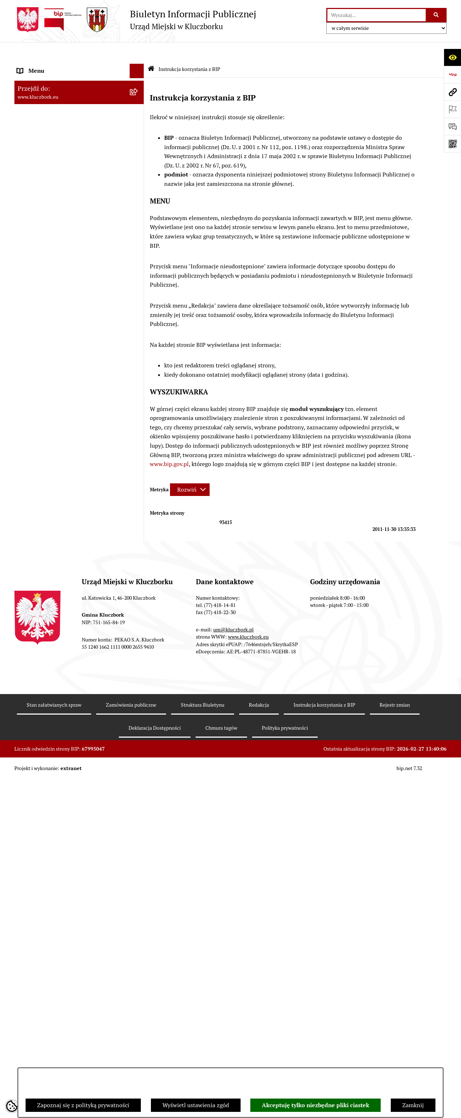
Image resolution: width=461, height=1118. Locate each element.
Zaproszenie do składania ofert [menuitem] (57, 389)
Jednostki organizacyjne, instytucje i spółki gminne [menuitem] (72, 157)
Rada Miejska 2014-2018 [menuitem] (49, 109)
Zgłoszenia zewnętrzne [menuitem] (47, 847)
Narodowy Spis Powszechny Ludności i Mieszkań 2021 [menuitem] (67, 776)
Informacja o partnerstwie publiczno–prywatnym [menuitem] (66, 664)
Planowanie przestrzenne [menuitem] (50, 299)
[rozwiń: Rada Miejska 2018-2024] (138, 95)
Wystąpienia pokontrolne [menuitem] (49, 579)
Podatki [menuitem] (27, 270)
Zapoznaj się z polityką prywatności (83, 1105)
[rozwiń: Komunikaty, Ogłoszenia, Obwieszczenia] (138, 470)
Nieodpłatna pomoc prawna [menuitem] (53, 608)
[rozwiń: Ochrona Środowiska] (138, 499)
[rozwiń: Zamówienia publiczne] (138, 329)
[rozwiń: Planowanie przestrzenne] (138, 300)
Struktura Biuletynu (202, 1044)
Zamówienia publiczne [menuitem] (46, 328)
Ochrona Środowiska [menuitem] (43, 498)
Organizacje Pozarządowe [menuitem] (50, 440)
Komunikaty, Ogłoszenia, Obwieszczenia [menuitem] (69, 469)
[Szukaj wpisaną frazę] (437, 15)
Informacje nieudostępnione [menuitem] (54, 190)
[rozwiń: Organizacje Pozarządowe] (138, 441)
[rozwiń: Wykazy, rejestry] (138, 536)
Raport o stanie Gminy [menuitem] (46, 256)
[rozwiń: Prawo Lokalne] (138, 228)
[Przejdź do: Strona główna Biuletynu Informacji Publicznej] (151, 50)
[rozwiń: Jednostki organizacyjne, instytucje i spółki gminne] (138, 153)
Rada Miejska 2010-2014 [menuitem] (49, 124)
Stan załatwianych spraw (54, 1044)
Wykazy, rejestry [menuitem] (38, 536)
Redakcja (259, 1044)
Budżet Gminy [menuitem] (35, 242)
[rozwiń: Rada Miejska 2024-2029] (138, 81)
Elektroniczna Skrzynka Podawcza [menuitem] (61, 484)
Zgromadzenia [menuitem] (35, 593)
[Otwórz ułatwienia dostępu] (452, 57)
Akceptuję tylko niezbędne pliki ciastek (315, 1105)
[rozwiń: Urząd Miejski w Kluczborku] (138, 138)
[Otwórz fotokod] (452, 143)
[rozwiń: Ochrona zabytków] (138, 314)
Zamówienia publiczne (131, 1044)
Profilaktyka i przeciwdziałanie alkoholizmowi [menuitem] (57, 687)
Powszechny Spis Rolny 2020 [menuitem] (54, 743)
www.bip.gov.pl (169, 445)
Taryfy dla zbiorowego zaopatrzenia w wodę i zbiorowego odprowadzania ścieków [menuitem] (72, 724)
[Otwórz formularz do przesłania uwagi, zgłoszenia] (452, 126)
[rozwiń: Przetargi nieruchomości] (138, 285)
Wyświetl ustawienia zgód (195, 1105)
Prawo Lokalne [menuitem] (36, 227)
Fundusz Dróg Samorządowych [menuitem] (56, 757)
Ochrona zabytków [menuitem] (41, 314)
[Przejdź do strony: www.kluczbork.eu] (452, 91)
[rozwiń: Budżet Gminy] (138, 242)
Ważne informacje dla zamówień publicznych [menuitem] (59, 347)
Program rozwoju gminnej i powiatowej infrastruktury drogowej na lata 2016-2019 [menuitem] (72, 641)
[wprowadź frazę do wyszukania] (376, 15)
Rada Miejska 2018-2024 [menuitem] (49, 95)
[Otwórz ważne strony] (452, 109)
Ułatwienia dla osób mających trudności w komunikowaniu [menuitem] (71, 517)
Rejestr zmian (395, 1044)
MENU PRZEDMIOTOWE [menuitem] (49, 175)
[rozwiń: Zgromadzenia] (138, 594)
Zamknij (413, 1105)
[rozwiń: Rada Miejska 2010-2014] (138, 124)
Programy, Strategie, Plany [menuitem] (51, 455)
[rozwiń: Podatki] (138, 271)
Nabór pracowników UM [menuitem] (48, 622)
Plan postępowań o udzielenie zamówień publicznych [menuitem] (70, 370)
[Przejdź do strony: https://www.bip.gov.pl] (452, 74)
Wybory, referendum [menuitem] (43, 550)
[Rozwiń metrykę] (190, 470)
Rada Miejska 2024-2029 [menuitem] (49, 80)
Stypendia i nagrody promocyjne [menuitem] (59, 809)
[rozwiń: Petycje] (138, 426)
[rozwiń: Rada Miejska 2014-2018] (138, 110)
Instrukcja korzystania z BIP (324, 1044)
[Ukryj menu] (137, 52)
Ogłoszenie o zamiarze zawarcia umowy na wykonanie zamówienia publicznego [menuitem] (72, 407)
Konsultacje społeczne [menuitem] (45, 706)
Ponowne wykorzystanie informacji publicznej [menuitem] (62, 209)
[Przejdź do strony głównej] (135, 19)
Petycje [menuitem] (26, 426)
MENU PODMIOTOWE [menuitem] (46, 66)
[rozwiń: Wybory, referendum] (138, 550)
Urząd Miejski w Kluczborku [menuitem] (53, 138)
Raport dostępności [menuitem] (42, 795)
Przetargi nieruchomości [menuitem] (48, 285)
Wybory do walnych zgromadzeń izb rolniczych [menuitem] (63, 828)
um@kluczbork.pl (233, 968)
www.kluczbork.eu (248, 975)
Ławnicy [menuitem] (28, 564)
